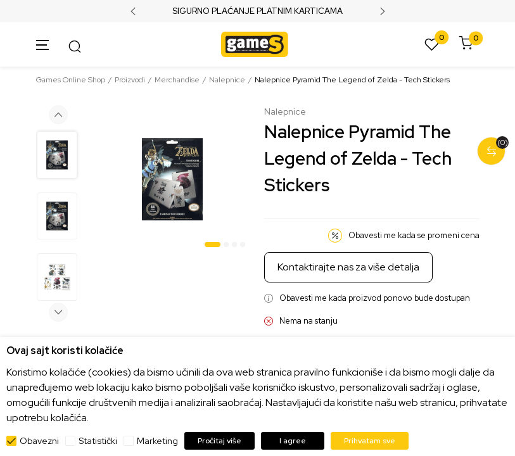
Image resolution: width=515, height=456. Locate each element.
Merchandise (177, 80)
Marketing (157, 440)
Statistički (98, 440)
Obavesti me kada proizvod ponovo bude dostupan (374, 298)
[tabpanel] (172, 179)
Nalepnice (227, 80)
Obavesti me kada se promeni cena (414, 235)
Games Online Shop (70, 80)
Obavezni (39, 440)
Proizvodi (130, 80)
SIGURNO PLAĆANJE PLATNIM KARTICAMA (257, 11)
